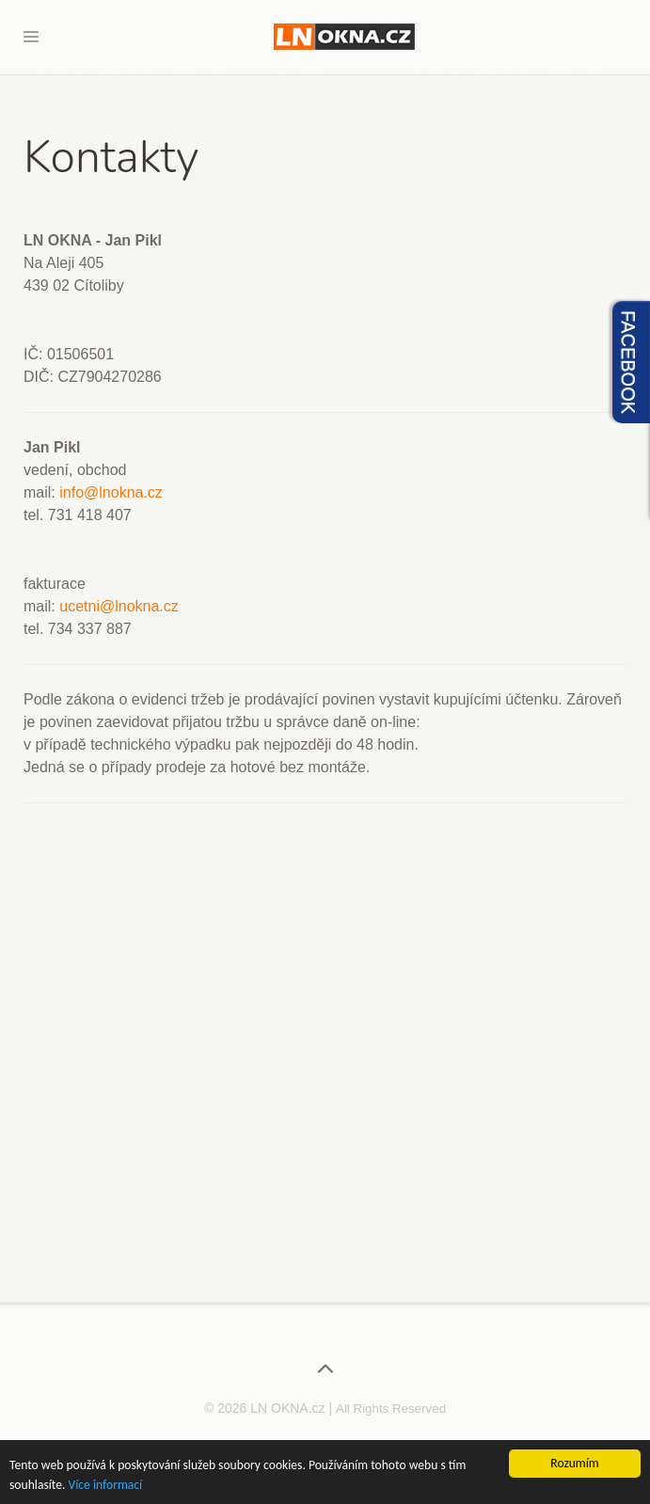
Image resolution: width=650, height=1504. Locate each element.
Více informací (106, 1486)
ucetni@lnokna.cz (119, 606)
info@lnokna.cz (111, 492)
